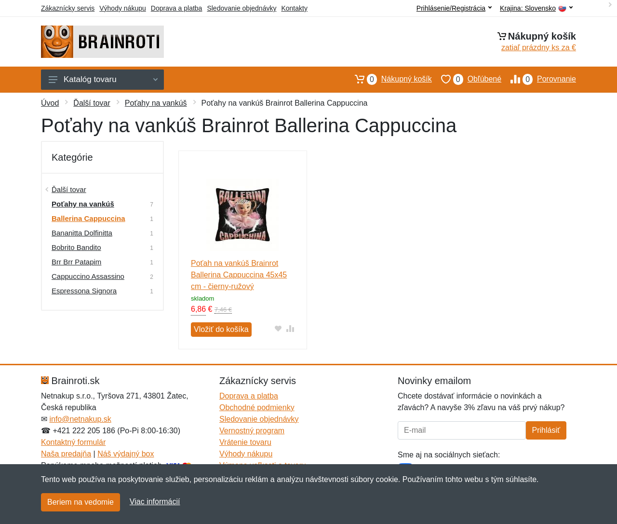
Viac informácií (155, 501)
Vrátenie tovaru (245, 442)
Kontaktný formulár (73, 442)
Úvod (50, 103)
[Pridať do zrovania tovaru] (290, 328)
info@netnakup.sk (80, 419)
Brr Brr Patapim (76, 262)
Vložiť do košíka (221, 329)
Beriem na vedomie (80, 502)
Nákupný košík (389, 79)
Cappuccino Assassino (88, 276)
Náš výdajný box (125, 454)
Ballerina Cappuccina (88, 218)
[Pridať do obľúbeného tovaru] (278, 328)
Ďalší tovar (91, 103)
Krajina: (536, 8)
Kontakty (294, 8)
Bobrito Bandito (76, 247)
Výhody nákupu (122, 8)
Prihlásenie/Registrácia (454, 8)
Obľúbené (466, 79)
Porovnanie (538, 79)
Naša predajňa (66, 454)
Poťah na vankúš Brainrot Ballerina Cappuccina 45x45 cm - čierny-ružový (239, 274)
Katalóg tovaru (103, 79)
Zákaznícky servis (67, 8)
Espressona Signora (84, 291)
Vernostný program (251, 431)
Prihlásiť (546, 430)
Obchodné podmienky (257, 407)
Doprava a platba (176, 8)
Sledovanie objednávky (241, 8)
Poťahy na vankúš (156, 103)
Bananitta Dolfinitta (82, 233)
